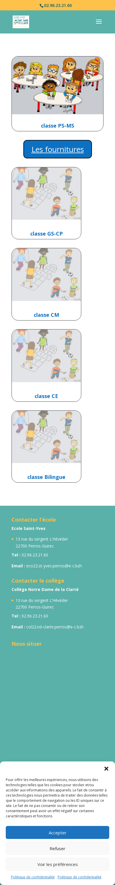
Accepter (58, 832)
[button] (106, 769)
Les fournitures (57, 149)
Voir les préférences (57, 864)
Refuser (57, 848)
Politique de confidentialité (33, 877)
